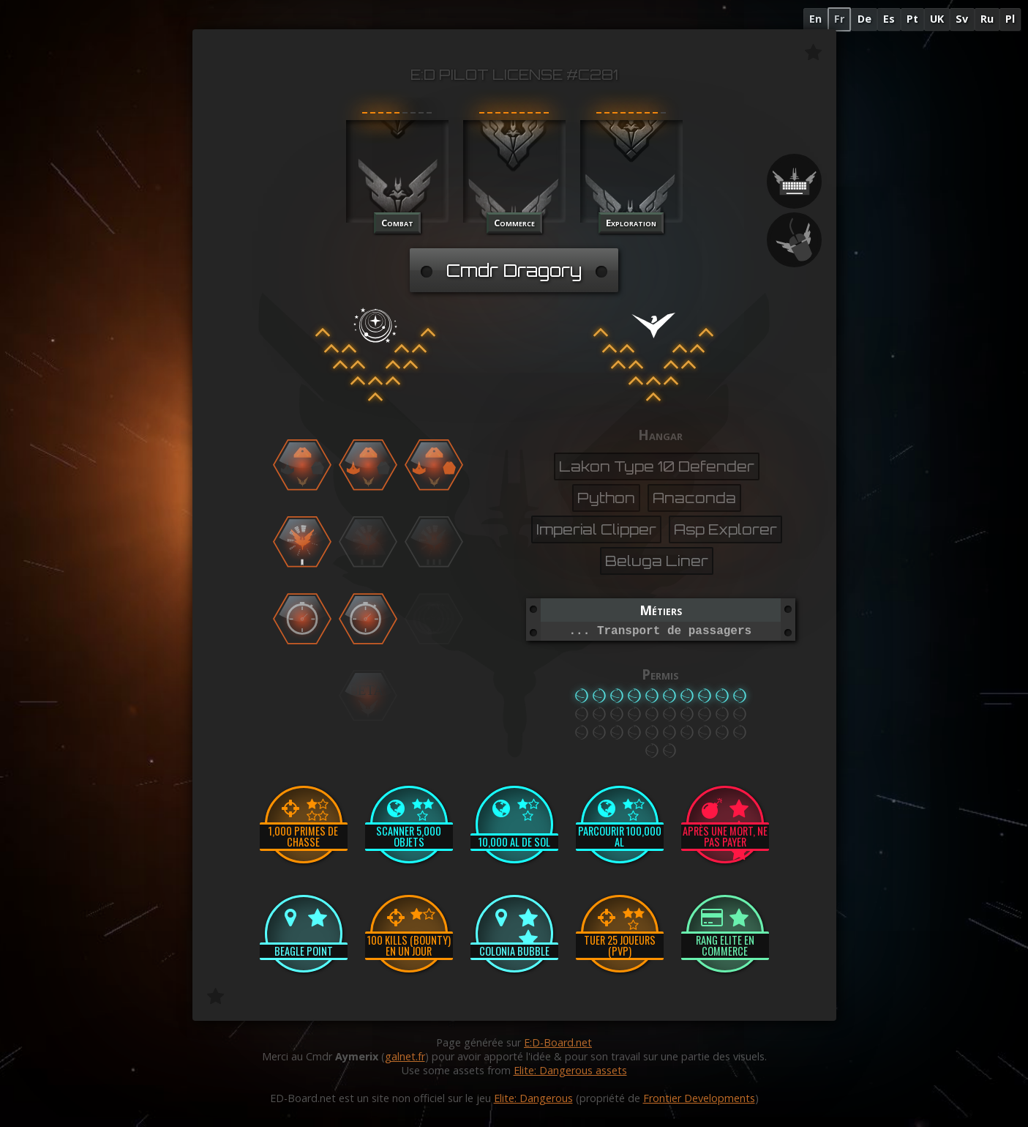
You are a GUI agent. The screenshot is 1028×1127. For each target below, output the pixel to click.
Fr (839, 19)
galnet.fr (405, 1056)
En (815, 19)
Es (889, 19)
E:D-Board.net (558, 1042)
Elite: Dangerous (533, 1098)
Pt (912, 19)
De (864, 19)
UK (937, 19)
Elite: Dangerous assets (570, 1070)
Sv (962, 19)
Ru (987, 19)
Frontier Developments (699, 1098)
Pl (1010, 19)
